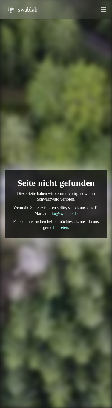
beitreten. (61, 227)
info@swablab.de (63, 213)
